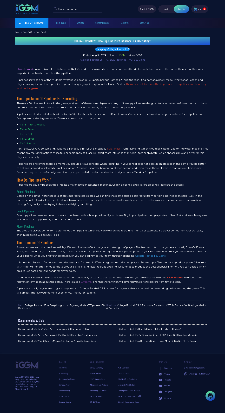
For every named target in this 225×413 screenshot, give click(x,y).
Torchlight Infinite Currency (129, 390)
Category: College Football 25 (112, 49)
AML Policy (64, 396)
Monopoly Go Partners (99, 385)
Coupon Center (65, 402)
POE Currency (123, 368)
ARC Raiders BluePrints (127, 379)
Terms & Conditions (67, 379)
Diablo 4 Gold (95, 373)
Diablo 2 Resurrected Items (128, 402)
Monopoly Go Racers (98, 390)
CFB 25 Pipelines (116, 59)
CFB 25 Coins (137, 59)
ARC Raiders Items (97, 379)
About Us (62, 368)
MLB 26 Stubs (96, 396)
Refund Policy (64, 390)
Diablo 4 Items (123, 373)
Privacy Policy (64, 385)
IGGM (121, 55)
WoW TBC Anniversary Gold (129, 396)
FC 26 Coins (95, 402)
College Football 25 (92, 59)
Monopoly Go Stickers (126, 385)
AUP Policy (63, 373)
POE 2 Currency (96, 368)
